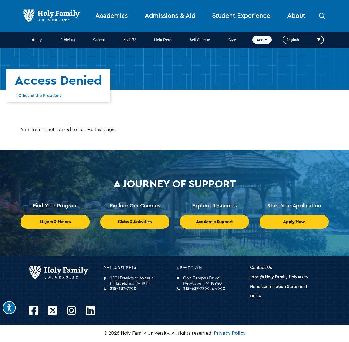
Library (36, 40)
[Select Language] (303, 40)
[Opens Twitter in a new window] (52, 311)
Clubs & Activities (135, 222)
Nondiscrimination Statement (278, 286)
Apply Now (294, 222)
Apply (262, 39)
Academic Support (214, 222)
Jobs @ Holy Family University (279, 277)
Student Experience (241, 16)
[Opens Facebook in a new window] (33, 311)
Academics (111, 16)
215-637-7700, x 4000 (204, 289)
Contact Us (261, 267)
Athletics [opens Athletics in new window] (67, 40)
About (296, 16)
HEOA (255, 296)
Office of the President (39, 96)
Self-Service (200, 40)
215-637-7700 (123, 289)
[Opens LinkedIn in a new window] (90, 311)
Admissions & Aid (170, 16)
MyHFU (130, 40)
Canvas (99, 40)
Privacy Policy (230, 333)
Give (232, 40)
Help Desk (162, 40)
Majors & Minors (55, 222)
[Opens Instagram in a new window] (71, 311)
